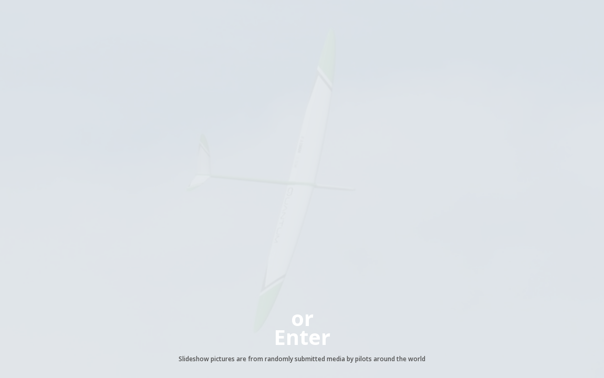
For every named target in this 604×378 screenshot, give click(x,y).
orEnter (302, 327)
